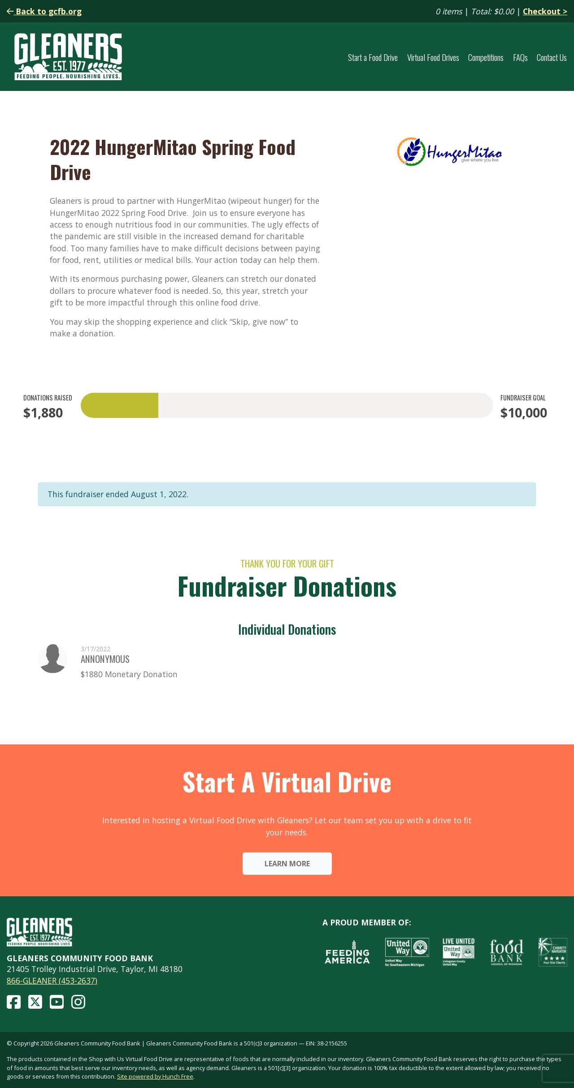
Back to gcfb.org (44, 11)
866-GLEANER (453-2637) (52, 980)
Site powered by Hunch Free (155, 1076)
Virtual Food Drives (433, 57)
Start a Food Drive (373, 57)
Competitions (486, 57)
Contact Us (552, 57)
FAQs (520, 57)
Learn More (287, 864)
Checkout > (545, 11)
